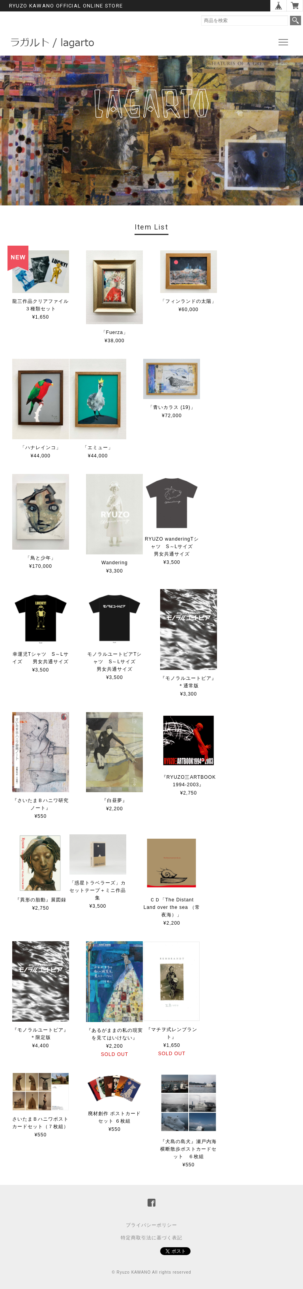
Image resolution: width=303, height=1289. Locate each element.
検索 (295, 20)
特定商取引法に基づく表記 (151, 1237)
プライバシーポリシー (151, 1225)
